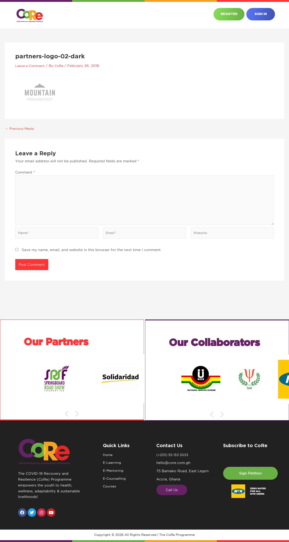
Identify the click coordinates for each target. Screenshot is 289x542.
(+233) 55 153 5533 (173, 455)
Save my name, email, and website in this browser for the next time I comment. (91, 252)
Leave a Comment (31, 66)
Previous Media (21, 128)
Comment (25, 172)
